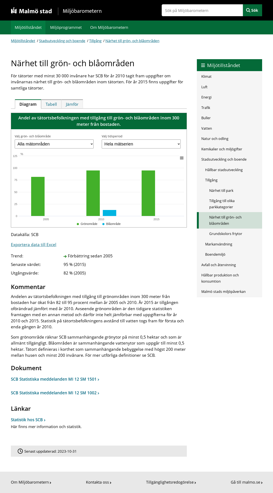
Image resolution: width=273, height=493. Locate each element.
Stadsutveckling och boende (62, 40)
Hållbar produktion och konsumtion (220, 278)
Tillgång (95, 40)
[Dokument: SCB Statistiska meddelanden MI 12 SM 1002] (98, 394)
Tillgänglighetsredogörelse (170, 482)
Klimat (206, 76)
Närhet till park (221, 190)
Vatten (206, 128)
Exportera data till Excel (33, 244)
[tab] (28, 104)
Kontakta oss (97, 482)
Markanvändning (218, 244)
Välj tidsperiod (112, 136)
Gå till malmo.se (245, 482)
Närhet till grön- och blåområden (132, 40)
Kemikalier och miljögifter (221, 149)
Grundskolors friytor (225, 233)
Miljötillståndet (28, 27)
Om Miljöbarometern (109, 27)
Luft (204, 87)
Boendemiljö (215, 254)
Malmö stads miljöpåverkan (223, 291)
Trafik (205, 107)
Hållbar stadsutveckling (224, 169)
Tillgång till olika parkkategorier (222, 203)
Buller (206, 118)
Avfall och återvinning (218, 265)
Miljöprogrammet (66, 27)
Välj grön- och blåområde (33, 136)
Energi (206, 97)
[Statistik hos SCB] (98, 425)
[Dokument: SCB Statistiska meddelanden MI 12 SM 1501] (98, 380)
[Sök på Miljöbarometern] (202, 10)
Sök (254, 10)
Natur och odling (214, 138)
